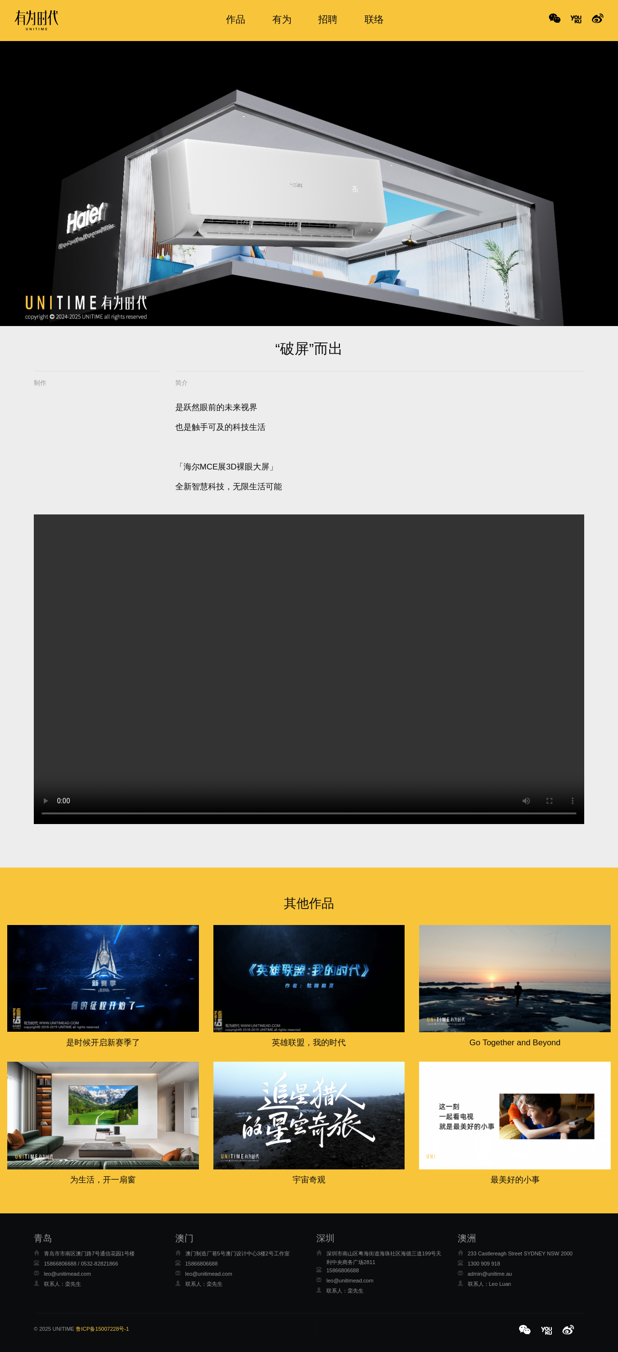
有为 (282, 19)
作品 (235, 19)
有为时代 (36, 20)
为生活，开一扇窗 (103, 1179)
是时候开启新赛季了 (103, 1042)
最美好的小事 (515, 1179)
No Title (576, 19)
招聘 (327, 19)
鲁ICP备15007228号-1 (102, 1329)
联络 (374, 19)
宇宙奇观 (309, 1179)
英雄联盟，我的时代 (309, 1042)
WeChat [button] (555, 19)
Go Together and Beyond (515, 1042)
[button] (526, 1331)
